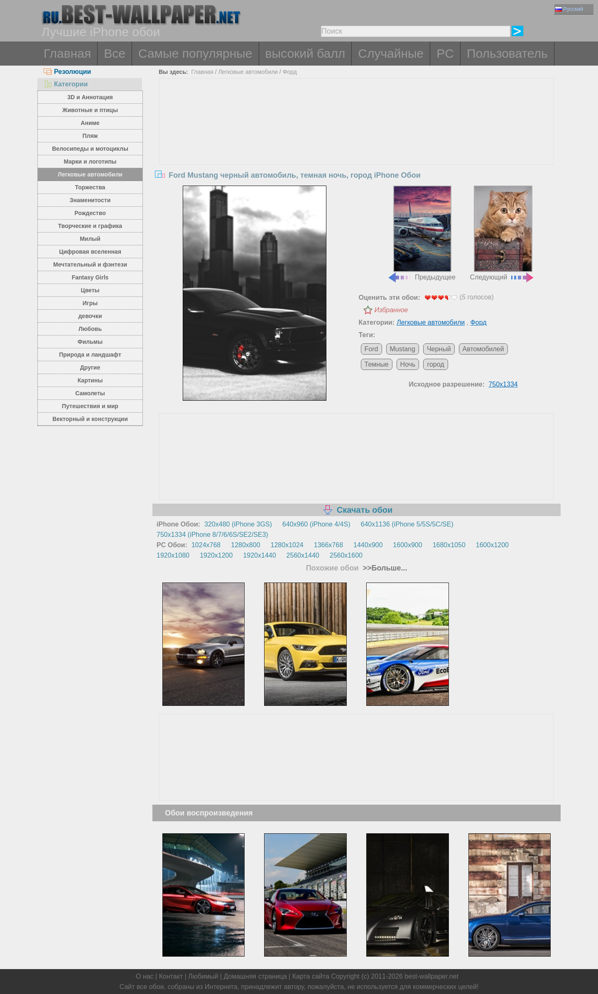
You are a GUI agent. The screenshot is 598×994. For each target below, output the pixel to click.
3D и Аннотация (90, 97)
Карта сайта (310, 976)
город (435, 364)
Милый (90, 238)
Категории (66, 84)
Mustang (402, 349)
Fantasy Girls (90, 277)
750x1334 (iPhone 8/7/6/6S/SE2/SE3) (212, 534)
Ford (371, 349)
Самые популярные (195, 53)
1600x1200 (492, 544)
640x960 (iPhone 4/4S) (316, 524)
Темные (377, 364)
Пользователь (507, 53)
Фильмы (90, 341)
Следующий (502, 233)
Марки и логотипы (90, 161)
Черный (439, 349)
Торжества (90, 187)
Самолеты (90, 393)
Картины (90, 380)
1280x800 (245, 544)
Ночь (408, 364)
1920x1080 (173, 555)
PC (445, 53)
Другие (90, 367)
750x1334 (502, 384)
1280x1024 (287, 544)
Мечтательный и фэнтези (90, 264)
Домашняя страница (255, 976)
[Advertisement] (357, 141)
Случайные (391, 53)
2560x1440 (303, 555)
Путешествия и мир (90, 406)
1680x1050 (449, 544)
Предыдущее (421, 233)
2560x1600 (346, 555)
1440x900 (367, 544)
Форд (290, 72)
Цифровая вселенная (90, 251)
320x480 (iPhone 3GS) (238, 524)
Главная (67, 53)
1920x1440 (259, 555)
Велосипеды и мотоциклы (90, 148)
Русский (569, 9)
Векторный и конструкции (90, 419)
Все (114, 53)
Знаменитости (90, 200)
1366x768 (328, 544)
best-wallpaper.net (431, 976)
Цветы (90, 290)
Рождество (89, 213)
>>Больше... (384, 568)
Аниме (90, 123)
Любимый (203, 976)
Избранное (391, 309)
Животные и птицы (90, 110)
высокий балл (305, 53)
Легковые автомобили (90, 174)
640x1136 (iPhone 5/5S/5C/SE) (407, 524)
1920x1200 (216, 555)
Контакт (171, 976)
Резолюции (67, 71)
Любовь (90, 329)
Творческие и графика (90, 226)
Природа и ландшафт (90, 354)
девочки (90, 316)
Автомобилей (483, 349)
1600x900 (407, 544)
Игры (90, 303)
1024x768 (206, 544)
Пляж (90, 135)
